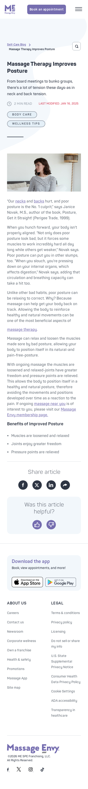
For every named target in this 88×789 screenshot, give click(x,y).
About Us (16, 603)
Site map (13, 688)
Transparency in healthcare (63, 713)
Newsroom (15, 632)
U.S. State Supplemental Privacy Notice (62, 661)
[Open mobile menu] (79, 10)
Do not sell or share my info (65, 644)
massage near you (49, 403)
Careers (13, 613)
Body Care (22, 114)
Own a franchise (19, 650)
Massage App (17, 678)
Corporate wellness (21, 641)
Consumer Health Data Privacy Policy (65, 679)
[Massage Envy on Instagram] (31, 770)
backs (39, 201)
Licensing (58, 632)
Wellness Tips (26, 124)
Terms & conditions (65, 613)
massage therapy (22, 329)
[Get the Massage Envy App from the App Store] (27, 582)
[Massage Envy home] (10, 9)
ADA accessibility (64, 701)
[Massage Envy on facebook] (8, 770)
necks (20, 201)
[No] (51, 524)
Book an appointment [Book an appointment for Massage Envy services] (47, 9)
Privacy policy (61, 622)
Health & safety (19, 660)
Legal (57, 603)
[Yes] (37, 524)
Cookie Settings (63, 691)
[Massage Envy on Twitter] (19, 770)
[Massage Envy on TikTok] (42, 770)
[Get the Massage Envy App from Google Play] (61, 582)
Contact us (15, 622)
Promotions (15, 669)
